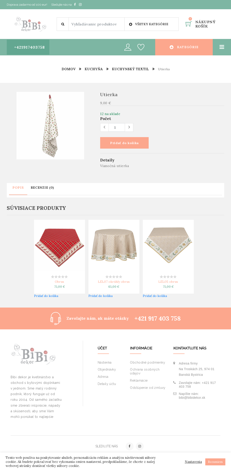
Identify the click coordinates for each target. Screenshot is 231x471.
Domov (68, 69)
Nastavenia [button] (193, 462)
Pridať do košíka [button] (46, 296)
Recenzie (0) (42, 188)
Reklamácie (139, 381)
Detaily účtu (107, 384)
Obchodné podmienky (147, 362)
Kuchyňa (93, 69)
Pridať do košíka (125, 143)
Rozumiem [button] (215, 462)
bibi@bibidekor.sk (192, 397)
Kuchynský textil (130, 69)
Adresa (103, 377)
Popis (18, 188)
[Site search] (97, 24)
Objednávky (107, 369)
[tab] (18, 190)
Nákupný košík (205, 24)
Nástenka (104, 362)
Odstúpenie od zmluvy (147, 388)
